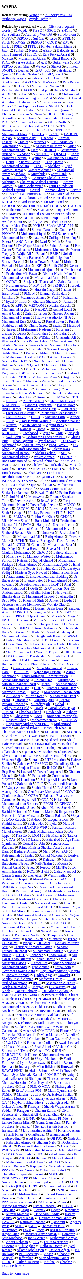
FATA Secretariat (56, 1242)
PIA (36, 1242)
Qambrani (58, 1222)
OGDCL (12, 281)
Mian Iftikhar (46, 1066)
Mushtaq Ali (66, 680)
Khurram (62, 329)
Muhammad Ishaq (58, 528)
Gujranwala (60, 62)
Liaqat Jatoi (53, 732)
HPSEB (22, 469)
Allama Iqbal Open (30, 1250)
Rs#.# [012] (49, 501)
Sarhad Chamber (25, 859)
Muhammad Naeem (16, 317)
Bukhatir (41, 1007)
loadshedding (26, 98)
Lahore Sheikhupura (20, 640)
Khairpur (22, 114)
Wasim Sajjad (57, 875)
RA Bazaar (45, 1202)
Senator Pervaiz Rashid (51, 1126)
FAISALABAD (13, 995)
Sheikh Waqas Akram (59, 1106)
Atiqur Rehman (17, 1242)
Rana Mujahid (45, 520)
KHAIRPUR (11, 405)
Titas (67, 903)
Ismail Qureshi (52, 74)
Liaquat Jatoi (33, 580)
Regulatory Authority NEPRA (27, 724)
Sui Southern (11, 34)
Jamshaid (21, 700)
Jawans (74, 1039)
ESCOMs (23, 509)
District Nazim (26, 74)
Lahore (57, 640)
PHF (43, 640)
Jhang (55, 389)
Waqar (27, 943)
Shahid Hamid (42, 787)
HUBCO (50, 150)
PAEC (22, 465)
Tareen (11, 329)
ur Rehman (29, 118)
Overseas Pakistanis (20, 413)
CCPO (34, 1186)
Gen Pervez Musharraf (44, 791)
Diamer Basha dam (53, 293)
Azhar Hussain (60, 357)
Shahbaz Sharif (30, 712)
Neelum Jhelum (64, 524)
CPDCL (66, 517)
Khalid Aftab (15, 911)
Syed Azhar (53, 740)
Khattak (56, 393)
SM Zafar (60, 333)
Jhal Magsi (9, 548)
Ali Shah (24, 66)
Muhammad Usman (36, 214)
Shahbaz (54, 166)
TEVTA (46, 98)
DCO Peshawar (13, 1266)
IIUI (58, 1051)
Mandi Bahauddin (64, 1158)
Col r (42, 481)
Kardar (40, 927)
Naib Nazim (43, 863)
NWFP (7, 38)
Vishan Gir (64, 1047)
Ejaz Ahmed (40, 967)
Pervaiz (75, 190)
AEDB (7, 94)
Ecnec (6, 1090)
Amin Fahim (58, 883)
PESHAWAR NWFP (32, 827)
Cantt (10, 162)
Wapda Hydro (38, 19)
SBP (64, 453)
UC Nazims (57, 987)
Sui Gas (38, 38)
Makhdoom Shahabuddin (62, 692)
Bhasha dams (11, 596)
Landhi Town (62, 1007)
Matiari (62, 1019)
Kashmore (25, 1023)
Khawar (11, 401)
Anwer (54, 600)
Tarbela (75, 285)
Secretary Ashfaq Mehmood (22, 604)
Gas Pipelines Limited (62, 158)
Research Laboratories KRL (26, 194)
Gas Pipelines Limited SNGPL (38, 106)
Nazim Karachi (60, 305)
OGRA (33, 795)
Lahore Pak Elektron (57, 756)
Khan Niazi (10, 218)
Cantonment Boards (16, 927)
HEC (39, 1154)
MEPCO (70, 505)
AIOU (39, 509)
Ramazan (68, 1234)
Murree (11, 425)
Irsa (22, 1086)
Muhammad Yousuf (27, 528)
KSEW (60, 648)
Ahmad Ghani (55, 190)
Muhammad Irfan (14, 134)
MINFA (61, 867)
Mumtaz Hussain (14, 1082)
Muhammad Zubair (29, 122)
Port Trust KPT (33, 401)
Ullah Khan (72, 652)
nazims (39, 238)
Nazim (73, 265)
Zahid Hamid (45, 959)
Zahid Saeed (57, 1154)
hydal (54, 823)
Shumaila (8, 1051)
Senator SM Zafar (29, 1015)
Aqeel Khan (25, 1218)
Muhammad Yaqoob (40, 596)
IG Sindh (23, 154)
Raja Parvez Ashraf (35, 341)
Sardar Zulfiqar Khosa (59, 1198)
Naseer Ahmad (29, 740)
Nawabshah (10, 146)
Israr (9, 648)
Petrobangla (10, 90)
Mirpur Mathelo (17, 1214)
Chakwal (38, 465)
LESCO (59, 1182)
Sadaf (23, 776)
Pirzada (57, 616)
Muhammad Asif (45, 94)
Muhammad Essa (14, 321)
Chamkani (24, 1190)
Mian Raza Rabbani (43, 744)
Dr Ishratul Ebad (69, 1150)
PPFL (32, 46)
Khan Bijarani (23, 441)
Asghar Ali (28, 799)
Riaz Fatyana (29, 919)
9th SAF (62, 851)
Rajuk (23, 879)
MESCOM (36, 305)
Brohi (6, 700)
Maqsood (73, 325)
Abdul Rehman (39, 1070)
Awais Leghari (68, 1043)
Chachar (66, 1262)
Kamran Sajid (38, 1182)
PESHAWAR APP (15, 1178)
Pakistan (29, 218)
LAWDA (8, 1222)
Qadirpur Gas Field (15, 708)
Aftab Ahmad (31, 425)
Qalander (23, 764)
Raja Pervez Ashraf (56, 54)
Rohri (40, 1230)
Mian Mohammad (30, 186)
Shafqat (43, 90)
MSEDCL (22, 612)
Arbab (70, 469)
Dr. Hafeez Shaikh (59, 1094)
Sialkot (56, 66)
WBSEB (45, 337)
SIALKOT (9, 1039)
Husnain (8, 265)
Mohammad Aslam (55, 1054)
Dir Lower (68, 441)
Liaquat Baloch (58, 819)
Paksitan (8, 883)
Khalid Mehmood (62, 401)
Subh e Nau (36, 823)
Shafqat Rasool (12, 592)
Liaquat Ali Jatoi (66, 210)
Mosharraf (9, 1011)
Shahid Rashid (12, 823)
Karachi (25, 429)
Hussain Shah (16, 485)
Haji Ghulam (31, 1039)
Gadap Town (15, 644)
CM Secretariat (62, 234)
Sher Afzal (34, 875)
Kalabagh (49, 859)
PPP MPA (8, 234)
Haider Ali (53, 712)
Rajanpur (36, 1166)
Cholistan (8, 1210)
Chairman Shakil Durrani (50, 178)
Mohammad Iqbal (63, 927)
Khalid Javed (11, 369)
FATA (27, 524)
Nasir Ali (74, 1138)
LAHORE (9, 206)
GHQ (33, 1226)
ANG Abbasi (25, 242)
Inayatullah (10, 1130)
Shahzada (73, 373)
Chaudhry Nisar (17, 688)
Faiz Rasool (67, 664)
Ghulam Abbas (12, 795)
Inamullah (49, 118)
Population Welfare (28, 935)
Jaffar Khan (25, 385)
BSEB (35, 417)
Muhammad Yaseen (16, 1007)
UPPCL (59, 130)
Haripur (42, 524)
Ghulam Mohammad (16, 552)
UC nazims (10, 943)
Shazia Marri (55, 548)
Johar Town (38, 261)
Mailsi (46, 684)
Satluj (6, 807)
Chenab (36, 544)
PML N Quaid (29, 365)
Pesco (30, 353)
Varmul (34, 995)
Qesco (6, 74)
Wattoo (41, 66)
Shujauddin (63, 967)
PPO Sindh (63, 214)
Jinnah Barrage (12, 473)
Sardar (19, 1027)
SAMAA (20, 517)
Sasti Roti (43, 1190)
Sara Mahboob (12, 1238)
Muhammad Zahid (52, 1170)
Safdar (67, 768)
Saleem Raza (61, 449)
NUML (20, 1003)
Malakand (54, 1015)
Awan (46, 381)
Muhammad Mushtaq (50, 250)
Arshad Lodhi (62, 309)
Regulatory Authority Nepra (60, 971)
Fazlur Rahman (70, 493)
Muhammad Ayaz (44, 377)
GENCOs (66, 803)
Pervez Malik (54, 995)
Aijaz (6, 1003)
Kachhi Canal (11, 867)
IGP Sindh (26, 373)
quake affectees (13, 1078)
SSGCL (49, 126)
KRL (39, 265)
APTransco (9, 1230)
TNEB (65, 126)
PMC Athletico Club (41, 409)
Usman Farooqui (44, 1206)
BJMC (30, 1118)
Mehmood (9, 445)
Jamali (68, 301)
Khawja (33, 1106)
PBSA (20, 616)
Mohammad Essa (60, 544)
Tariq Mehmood (27, 126)
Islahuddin (69, 744)
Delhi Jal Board (51, 1246)
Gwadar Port (22, 668)
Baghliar (8, 373)
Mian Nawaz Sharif (15, 520)
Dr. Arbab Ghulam (55, 991)
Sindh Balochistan (65, 572)
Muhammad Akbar (63, 696)
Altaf (67, 584)
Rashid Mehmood (14, 811)
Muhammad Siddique (48, 951)
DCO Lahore (15, 656)
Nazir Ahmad (57, 580)
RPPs (19, 305)
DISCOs (38, 134)
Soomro (40, 389)
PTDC (75, 397)
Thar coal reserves (60, 1078)
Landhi (71, 345)
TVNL (60, 1190)
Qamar (28, 752)
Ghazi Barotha (61, 58)
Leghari (23, 70)
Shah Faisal (61, 656)
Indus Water (36, 1238)
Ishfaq (40, 429)
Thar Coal (42, 130)
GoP (26, 1058)
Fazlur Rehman (26, 991)
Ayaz (46, 433)
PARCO (54, 1162)
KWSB (20, 42)
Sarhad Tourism (28, 1262)
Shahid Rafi (49, 568)
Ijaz (33, 485)
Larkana (71, 277)
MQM (36, 835)
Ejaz (26, 130)
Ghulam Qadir (44, 700)
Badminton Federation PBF (45, 437)
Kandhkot (28, 780)
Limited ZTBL (16, 377)
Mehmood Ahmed (33, 297)
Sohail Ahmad (59, 246)
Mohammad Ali (28, 536)
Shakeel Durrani (13, 190)
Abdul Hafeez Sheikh (56, 807)
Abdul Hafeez (11, 409)
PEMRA (59, 285)
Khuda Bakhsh (55, 815)
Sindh (6, 42)
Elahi (34, 150)
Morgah (37, 987)
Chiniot (23, 142)
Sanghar (40, 612)
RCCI (31, 871)
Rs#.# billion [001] (29, 1090)
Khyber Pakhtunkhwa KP (20, 756)
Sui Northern (67, 34)
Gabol (59, 704)
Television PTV (53, 1226)
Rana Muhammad (14, 461)
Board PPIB (26, 202)
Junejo (72, 353)
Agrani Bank (55, 425)
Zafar (29, 313)
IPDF (37, 983)
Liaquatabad (43, 1019)
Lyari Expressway (33, 1062)
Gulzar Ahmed (12, 1106)
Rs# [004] (40, 285)
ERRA (6, 114)
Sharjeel (7, 1258)
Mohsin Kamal (29, 1194)
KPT (66, 42)
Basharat (74, 640)
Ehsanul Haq (43, 680)
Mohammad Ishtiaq (15, 389)
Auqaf (18, 513)
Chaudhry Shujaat (14, 1174)
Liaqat (56, 469)
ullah (49, 1043)
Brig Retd (9, 772)
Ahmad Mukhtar (51, 855)
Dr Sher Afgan (59, 1250)
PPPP (23, 301)
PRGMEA (69, 720)
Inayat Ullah (10, 1234)
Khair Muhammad (32, 393)
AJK (44, 62)
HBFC (52, 114)
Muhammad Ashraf (15, 277)
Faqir (59, 433)
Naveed (7, 186)
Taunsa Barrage (40, 540)
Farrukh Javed (25, 807)
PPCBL (48, 803)
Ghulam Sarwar (13, 345)
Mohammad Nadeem (32, 915)
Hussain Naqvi (45, 289)
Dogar (55, 1210)
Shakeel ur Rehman (15, 493)
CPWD (66, 1146)
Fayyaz (54, 652)
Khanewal (9, 341)
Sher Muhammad (18, 652)
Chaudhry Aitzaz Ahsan (48, 1098)
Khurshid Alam (69, 1130)
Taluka (72, 835)
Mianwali (55, 939)
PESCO (36, 42)
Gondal (28, 843)
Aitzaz (36, 321)
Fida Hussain (32, 548)
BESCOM (21, 672)
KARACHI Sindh (14, 178)
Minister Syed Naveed (31, 572)
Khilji (31, 477)
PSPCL (31, 369)
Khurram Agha (69, 907)
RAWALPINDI (12, 1070)
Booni (40, 253)
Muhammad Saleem (16, 636)
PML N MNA (16, 417)
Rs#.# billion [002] (57, 588)
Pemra (6, 242)
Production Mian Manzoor (20, 815)
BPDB (54, 134)
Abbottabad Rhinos (38, 1150)
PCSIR (7, 1094)
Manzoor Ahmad (14, 692)
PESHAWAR (58, 445)
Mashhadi (55, 891)
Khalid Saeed (38, 325)
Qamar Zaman (12, 875)
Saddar (7, 1110)
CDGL (21, 86)
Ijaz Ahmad (38, 616)
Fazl (55, 297)
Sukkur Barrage (58, 349)
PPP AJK (8, 1170)
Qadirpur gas (43, 975)
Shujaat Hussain (30, 768)
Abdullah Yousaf (68, 421)
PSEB (18, 46)
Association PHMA (54, 1118)
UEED (6, 1015)
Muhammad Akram (32, 58)
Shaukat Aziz (26, 138)
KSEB (6, 126)
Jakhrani (45, 385)
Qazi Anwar (42, 999)
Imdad (29, 855)
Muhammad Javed (19, 210)
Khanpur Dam (49, 624)
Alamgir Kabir (12, 791)
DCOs (69, 429)
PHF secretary (29, 1254)
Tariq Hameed (12, 54)
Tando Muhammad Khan (45, 831)
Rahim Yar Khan (43, 517)
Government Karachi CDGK (41, 206)
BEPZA (24, 628)
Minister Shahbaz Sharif (19, 684)
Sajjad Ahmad (43, 560)
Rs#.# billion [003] (63, 1230)
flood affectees (65, 381)
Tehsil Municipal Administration (45, 676)
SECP (75, 648)
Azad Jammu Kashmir (35, 421)
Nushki (7, 198)
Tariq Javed (25, 624)
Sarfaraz (73, 891)
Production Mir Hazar (21, 273)
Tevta (24, 1051)
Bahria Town (66, 405)
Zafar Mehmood (52, 202)
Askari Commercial (54, 489)
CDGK (52, 42)
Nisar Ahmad (27, 564)
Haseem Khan (16, 720)
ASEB (47, 50)
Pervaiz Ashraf (25, 501)
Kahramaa (70, 297)
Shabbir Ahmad (60, 620)
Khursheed (65, 752)
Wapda (34, 15)
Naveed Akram (63, 313)
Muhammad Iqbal (33, 234)
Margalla (8, 429)
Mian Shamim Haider (54, 1258)
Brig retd (69, 377)
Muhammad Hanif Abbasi (24, 1162)
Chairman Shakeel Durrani (39, 182)
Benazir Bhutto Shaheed (36, 664)
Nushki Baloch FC (15, 361)
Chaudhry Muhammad (34, 648)
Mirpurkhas (39, 333)
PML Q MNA (40, 1086)
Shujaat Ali (30, 1114)
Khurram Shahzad (32, 1222)
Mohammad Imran (15, 238)
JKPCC (52, 768)
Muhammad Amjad (64, 1238)
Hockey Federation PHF (45, 513)
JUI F (37, 1094)
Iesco (53, 38)
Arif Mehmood (70, 269)
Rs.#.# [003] (15, 1186)
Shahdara (35, 473)
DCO (41, 357)
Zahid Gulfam (68, 281)
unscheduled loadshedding (58, 413)
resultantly (9, 660)
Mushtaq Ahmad (13, 349)
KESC (37, 30)
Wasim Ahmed (44, 457)
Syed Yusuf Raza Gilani (23, 748)
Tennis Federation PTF (46, 911)
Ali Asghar (27, 1246)
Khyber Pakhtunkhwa (56, 46)
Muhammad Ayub (55, 564)
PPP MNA (57, 397)
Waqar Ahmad (16, 787)
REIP (54, 253)
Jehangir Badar (58, 1102)
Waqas (75, 815)
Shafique (35, 1078)
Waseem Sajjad (12, 760)
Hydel (36, 632)
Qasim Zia (48, 477)
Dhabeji (51, 748)
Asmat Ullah (11, 313)
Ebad (55, 261)
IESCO (32, 54)
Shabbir (63, 1254)
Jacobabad (30, 433)
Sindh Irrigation (57, 257)
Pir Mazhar (54, 835)
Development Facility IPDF (39, 584)
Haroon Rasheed (29, 257)
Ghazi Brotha (58, 122)
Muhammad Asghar (16, 309)
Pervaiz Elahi (44, 493)
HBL (5, 46)
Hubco (59, 799)
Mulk (56, 242)
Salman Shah (60, 194)
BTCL (20, 955)
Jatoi (5, 50)
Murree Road (35, 696)
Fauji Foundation (61, 186)
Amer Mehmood (64, 963)
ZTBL (66, 38)
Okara (70, 919)
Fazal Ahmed (66, 540)
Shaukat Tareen (33, 445)
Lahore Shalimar (65, 552)
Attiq (70, 1074)
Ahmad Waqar (43, 879)
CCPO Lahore (31, 839)
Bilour (64, 1031)
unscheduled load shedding (49, 576)
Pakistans (23, 250)
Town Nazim (55, 1039)
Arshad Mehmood (14, 983)
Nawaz (68, 182)
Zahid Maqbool (65, 871)
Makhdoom (44, 895)
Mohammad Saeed (57, 1186)
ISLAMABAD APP (59, 226)
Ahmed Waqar (66, 999)
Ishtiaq (65, 632)
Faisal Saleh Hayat (61, 708)
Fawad (50, 632)
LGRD (74, 1182)
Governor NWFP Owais (46, 1027)
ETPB (19, 540)
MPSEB (66, 959)
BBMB (11, 214)
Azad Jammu (15, 576)
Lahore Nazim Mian (16, 1122)
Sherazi (34, 760)
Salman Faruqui (43, 230)
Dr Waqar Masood (31, 246)
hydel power (47, 441)
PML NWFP (10, 1150)
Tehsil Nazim (11, 381)
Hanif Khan (14, 1134)
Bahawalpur (27, 102)
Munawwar (36, 497)
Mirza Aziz (61, 899)
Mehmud (8, 182)
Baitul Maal (14, 497)
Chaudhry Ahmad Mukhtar (33, 947)
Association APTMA (60, 983)
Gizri (37, 688)
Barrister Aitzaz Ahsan (41, 1234)
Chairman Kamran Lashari (21, 732)
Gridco (7, 624)
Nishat (55, 429)
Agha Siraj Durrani (47, 672)
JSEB (10, 421)
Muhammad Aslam (15, 166)
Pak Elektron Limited (32, 198)
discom (7, 333)
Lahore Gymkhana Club (47, 644)
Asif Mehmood (66, 684)
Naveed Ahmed (43, 461)
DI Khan (8, 931)
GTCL (21, 544)
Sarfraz (24, 1126)
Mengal (7, 1023)
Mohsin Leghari (17, 999)
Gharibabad (36, 1134)
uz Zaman (27, 1170)
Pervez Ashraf (26, 62)
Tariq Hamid (54, 162)
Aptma (37, 158)
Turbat (72, 939)
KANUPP (54, 1074)
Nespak (73, 433)
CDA (45, 799)
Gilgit (25, 1210)
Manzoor (50, 365)
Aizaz (62, 1202)
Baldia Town (31, 660)
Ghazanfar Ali (66, 337)
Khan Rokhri (34, 939)
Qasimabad (10, 1031)
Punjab (18, 50)
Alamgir (37, 891)
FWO (69, 612)
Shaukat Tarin (55, 417)
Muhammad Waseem (66, 481)
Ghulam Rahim (45, 1110)
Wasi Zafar (14, 1043)
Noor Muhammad (46, 361)
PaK (5, 668)
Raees (6, 305)
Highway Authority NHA (53, 317)
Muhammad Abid (14, 967)
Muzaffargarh (40, 704)
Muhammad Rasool (16, 453)
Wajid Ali (24, 253)
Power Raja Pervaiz (44, 505)
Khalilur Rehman (63, 1062)
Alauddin (66, 596)
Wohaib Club (56, 604)
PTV (5, 230)
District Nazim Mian (57, 273)
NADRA (41, 309)
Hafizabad (57, 465)
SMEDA (8, 887)
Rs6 (4, 528)
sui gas (50, 660)
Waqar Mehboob (46, 1058)
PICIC (71, 979)
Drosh (39, 708)
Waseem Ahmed (39, 170)
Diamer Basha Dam (49, 608)
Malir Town (64, 1070)
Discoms (8, 1246)
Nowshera (72, 1210)
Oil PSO (56, 1138)
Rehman (8, 1066)
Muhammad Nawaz (46, 86)
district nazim (51, 102)
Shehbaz (8, 879)
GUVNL (8, 712)
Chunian (58, 915)
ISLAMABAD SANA (17, 481)
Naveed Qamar (63, 198)
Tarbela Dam (58, 222)
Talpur (42, 313)
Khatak (74, 644)
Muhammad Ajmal (41, 269)
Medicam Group (50, 979)
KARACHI (10, 433)
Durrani (22, 620)
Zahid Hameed (27, 1198)
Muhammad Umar (54, 369)
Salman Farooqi (13, 261)
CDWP (70, 791)
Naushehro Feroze (61, 1166)
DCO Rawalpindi (18, 1154)
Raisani (22, 560)
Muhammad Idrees (15, 457)
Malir (59, 353)
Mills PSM (14, 556)
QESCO (60, 154)
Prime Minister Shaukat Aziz (39, 847)
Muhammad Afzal (19, 357)
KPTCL (7, 202)
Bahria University (14, 907)
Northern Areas (17, 285)
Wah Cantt (13, 437)
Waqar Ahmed (64, 341)
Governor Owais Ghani (18, 971)
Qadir (34, 588)
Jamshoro (8, 297)
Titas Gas (74, 206)
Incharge (25, 1066)
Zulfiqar (54, 238)
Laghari (26, 772)
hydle (35, 692)
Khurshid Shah (33, 600)
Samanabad (14, 269)
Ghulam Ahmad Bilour (55, 1218)
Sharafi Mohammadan (30, 449)
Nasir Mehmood (13, 588)
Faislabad (53, 839)
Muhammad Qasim (55, 110)
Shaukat (43, 210)
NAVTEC (40, 469)
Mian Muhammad (49, 668)
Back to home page (15, 1273)
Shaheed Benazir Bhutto (19, 532)
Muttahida (38, 174)
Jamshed (25, 265)
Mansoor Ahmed (46, 903)
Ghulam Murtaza (14, 1098)
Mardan (22, 1094)
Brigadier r (66, 811)
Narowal (61, 592)
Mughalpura (24, 337)
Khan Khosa (52, 919)
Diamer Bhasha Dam (61, 688)
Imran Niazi (10, 293)
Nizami (7, 536)
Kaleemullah (11, 855)
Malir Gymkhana (60, 1090)
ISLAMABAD (42, 907)
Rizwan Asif (58, 509)
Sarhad (7, 544)
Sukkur (7, 385)
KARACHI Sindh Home (19, 1054)
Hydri (45, 871)
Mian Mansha (50, 1035)
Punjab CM (10, 1058)
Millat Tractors (48, 1023)
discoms (7, 740)
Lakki (27, 1230)
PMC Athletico (62, 142)
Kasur (41, 397)
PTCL (6, 62)
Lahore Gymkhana (38, 405)
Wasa (39, 652)
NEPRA (7, 58)
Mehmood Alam (44, 1178)
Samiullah (9, 118)
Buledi (70, 1035)
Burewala (67, 1066)
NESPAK (42, 154)
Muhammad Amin (47, 277)
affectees (40, 142)
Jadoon (20, 174)
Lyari (43, 242)
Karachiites (39, 963)
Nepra (33, 50)
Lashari (22, 94)
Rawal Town (55, 321)
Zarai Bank (59, 174)
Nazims (66, 289)
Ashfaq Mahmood (14, 1206)
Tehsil (38, 166)
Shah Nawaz (57, 955)
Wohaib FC (41, 1051)
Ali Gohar (13, 696)
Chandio (47, 138)
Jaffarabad (26, 1258)
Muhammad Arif (13, 150)
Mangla (31, 381)
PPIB (36, 226)
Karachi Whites (50, 373)
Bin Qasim (56, 78)
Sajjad (72, 146)
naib (69, 1011)
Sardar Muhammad (15, 680)
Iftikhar (47, 485)
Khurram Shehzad (45, 301)
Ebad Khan (51, 1114)
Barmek (40, 1210)
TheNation (49, 82)
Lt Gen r (66, 457)
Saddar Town (11, 353)
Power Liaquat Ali (50, 772)
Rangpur (23, 1110)
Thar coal (46, 281)
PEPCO (22, 38)
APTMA (31, 82)
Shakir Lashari (45, 453)
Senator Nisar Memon (45, 345)
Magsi (72, 616)
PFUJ (55, 612)
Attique (61, 385)
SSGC (51, 30)
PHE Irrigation (55, 760)
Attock (75, 417)
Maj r (46, 851)
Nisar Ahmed (50, 931)
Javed (31, 867)
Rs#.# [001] (43, 70)
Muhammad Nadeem (36, 329)
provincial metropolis (62, 716)
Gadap (24, 903)
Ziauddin (20, 230)
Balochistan (65, 50)
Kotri (38, 716)
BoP (40, 784)
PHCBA (24, 1158)
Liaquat (38, 1174)
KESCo (21, 835)
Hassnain (8, 903)
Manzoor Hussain (58, 736)
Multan (69, 261)
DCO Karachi (16, 819)
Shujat (73, 995)
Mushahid (46, 752)
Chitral (35, 190)
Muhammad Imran (49, 146)
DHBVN (43, 943)
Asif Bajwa (35, 222)
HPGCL (67, 1206)
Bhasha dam (38, 656)
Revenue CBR (50, 1011)
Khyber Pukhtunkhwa (27, 1102)
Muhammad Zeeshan (45, 1003)
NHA (64, 477)
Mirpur (38, 620)
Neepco (45, 867)
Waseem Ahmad (17, 289)
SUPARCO (58, 923)
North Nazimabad (14, 987)
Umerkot (48, 532)
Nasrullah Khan (55, 728)
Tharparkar (55, 935)
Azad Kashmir (12, 222)
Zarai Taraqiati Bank (55, 218)
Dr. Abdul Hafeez (18, 895)
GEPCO (42, 552)
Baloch (31, 110)
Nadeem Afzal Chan (33, 899)
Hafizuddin (27, 931)
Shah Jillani (43, 1047)
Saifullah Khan (39, 592)
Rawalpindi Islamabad (64, 784)
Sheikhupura (11, 82)
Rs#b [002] (10, 600)
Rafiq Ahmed (54, 536)
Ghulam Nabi (46, 1142)
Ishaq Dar (24, 397)
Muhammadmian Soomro (20, 803)
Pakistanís (39, 776)
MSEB (53, 1174)
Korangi (67, 114)
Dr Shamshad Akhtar (38, 1130)
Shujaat (29, 281)
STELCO (37, 923)
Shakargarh (63, 1086)
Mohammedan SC (44, 720)
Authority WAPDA (58, 15)
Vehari (62, 98)
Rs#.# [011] (66, 879)
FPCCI (7, 620)
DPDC (6, 1262)
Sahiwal (37, 78)
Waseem (21, 632)
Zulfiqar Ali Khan (53, 780)
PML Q (7, 465)
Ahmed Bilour (29, 728)
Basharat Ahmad (25, 851)
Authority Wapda (14, 19)
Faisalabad (63, 70)
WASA (72, 636)
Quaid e (65, 230)
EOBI (28, 90)
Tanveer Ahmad (17, 975)
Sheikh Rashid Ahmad (17, 979)
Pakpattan (34, 1043)
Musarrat (28, 1011)
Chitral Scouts (25, 568)
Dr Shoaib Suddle (47, 1214)
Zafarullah (24, 784)
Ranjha (21, 891)
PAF (65, 365)
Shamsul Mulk (29, 162)
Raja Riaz (26, 887)
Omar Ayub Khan (31, 883)
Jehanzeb (36, 955)
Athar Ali (29, 1031)
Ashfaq (71, 238)
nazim (57, 325)
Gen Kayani (39, 1082)
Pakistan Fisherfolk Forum (37, 1146)
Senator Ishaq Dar (14, 226)
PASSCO (41, 764)
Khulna (49, 1262)
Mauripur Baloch (14, 963)
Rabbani (23, 1019)
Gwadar (35, 736)
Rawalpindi (10, 130)
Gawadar (64, 975)
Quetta (6, 509)
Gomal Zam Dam (48, 1122)
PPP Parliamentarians (17, 1202)
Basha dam (67, 532)
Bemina (41, 1158)
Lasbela (36, 349)
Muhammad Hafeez (16, 608)
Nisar (38, 114)
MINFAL (48, 1031)
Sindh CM (56, 265)
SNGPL (66, 30)
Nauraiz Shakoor (14, 923)
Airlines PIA (15, 736)
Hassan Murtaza (17, 1047)
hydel (10, 301)
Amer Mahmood (46, 628)
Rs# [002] (64, 787)
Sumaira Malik (43, 811)
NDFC (19, 1226)
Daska (21, 333)
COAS (11, 839)
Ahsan (48, 1254)
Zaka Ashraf (26, 489)
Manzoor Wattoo (39, 556)
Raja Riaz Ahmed (18, 1142)
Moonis (62, 863)
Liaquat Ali (69, 409)
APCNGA (74, 732)
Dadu (68, 600)
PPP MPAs (67, 461)
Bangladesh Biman (48, 636)
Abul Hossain (35, 1138)
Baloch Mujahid (65, 90)
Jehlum (44, 353)
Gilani (6, 616)
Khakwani (22, 716)
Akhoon (36, 819)
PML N (29, 293)
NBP (27, 146)
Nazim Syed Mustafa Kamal (22, 1074)
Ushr (41, 843)
